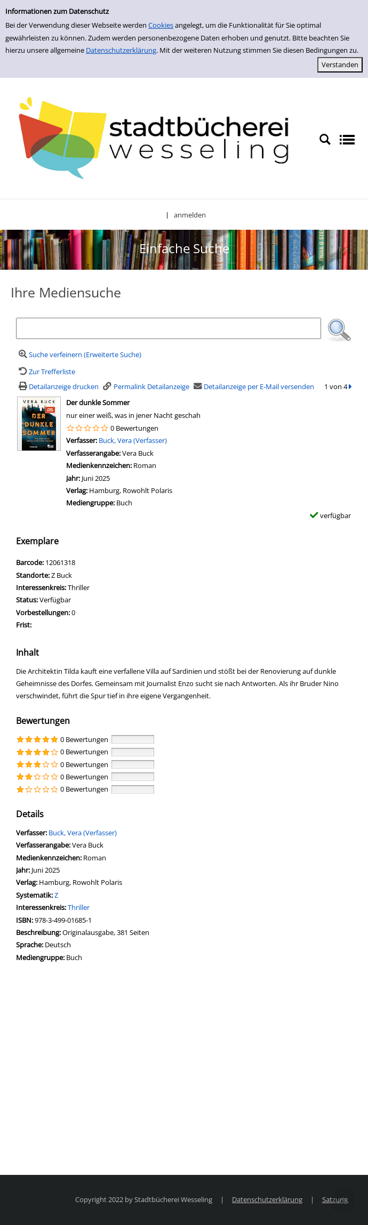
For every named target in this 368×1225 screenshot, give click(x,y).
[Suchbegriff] (168, 328)
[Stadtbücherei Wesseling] (159, 138)
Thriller (79, 907)
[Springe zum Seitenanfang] (343, 1200)
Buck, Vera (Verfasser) (133, 440)
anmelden (190, 215)
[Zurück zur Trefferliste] (45, 371)
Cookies (160, 25)
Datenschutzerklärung (121, 50)
